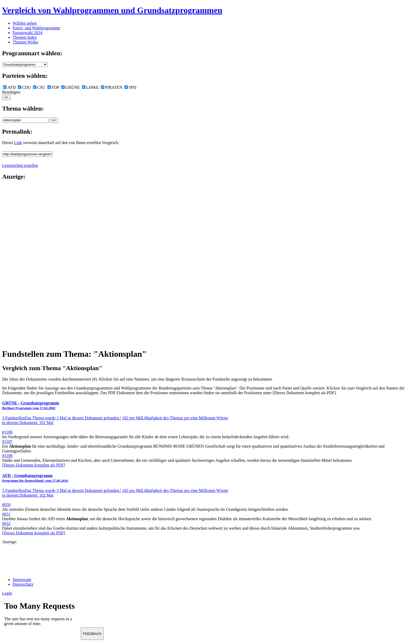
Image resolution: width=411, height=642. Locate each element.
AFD (9, 87)
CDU (24, 87)
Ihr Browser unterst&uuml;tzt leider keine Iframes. (41, 615)
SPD (130, 87)
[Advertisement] (23, 264)
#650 (6, 504)
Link (18, 142)
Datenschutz (23, 584)
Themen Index (25, 37)
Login (7, 593)
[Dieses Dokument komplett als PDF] (33, 465)
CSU (39, 87)
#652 (6, 523)
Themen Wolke (25, 42)
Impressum (22, 579)
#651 (6, 514)
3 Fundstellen (61, 418)
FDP (53, 87)
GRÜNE (70, 87)
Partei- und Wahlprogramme (36, 28)
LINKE (90, 87)
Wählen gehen (25, 23)
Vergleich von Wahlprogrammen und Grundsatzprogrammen (112, 10)
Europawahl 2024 (27, 32)
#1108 (7, 455)
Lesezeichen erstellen (20, 165)
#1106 (7, 432)
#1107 (7, 441)
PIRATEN (111, 87)
